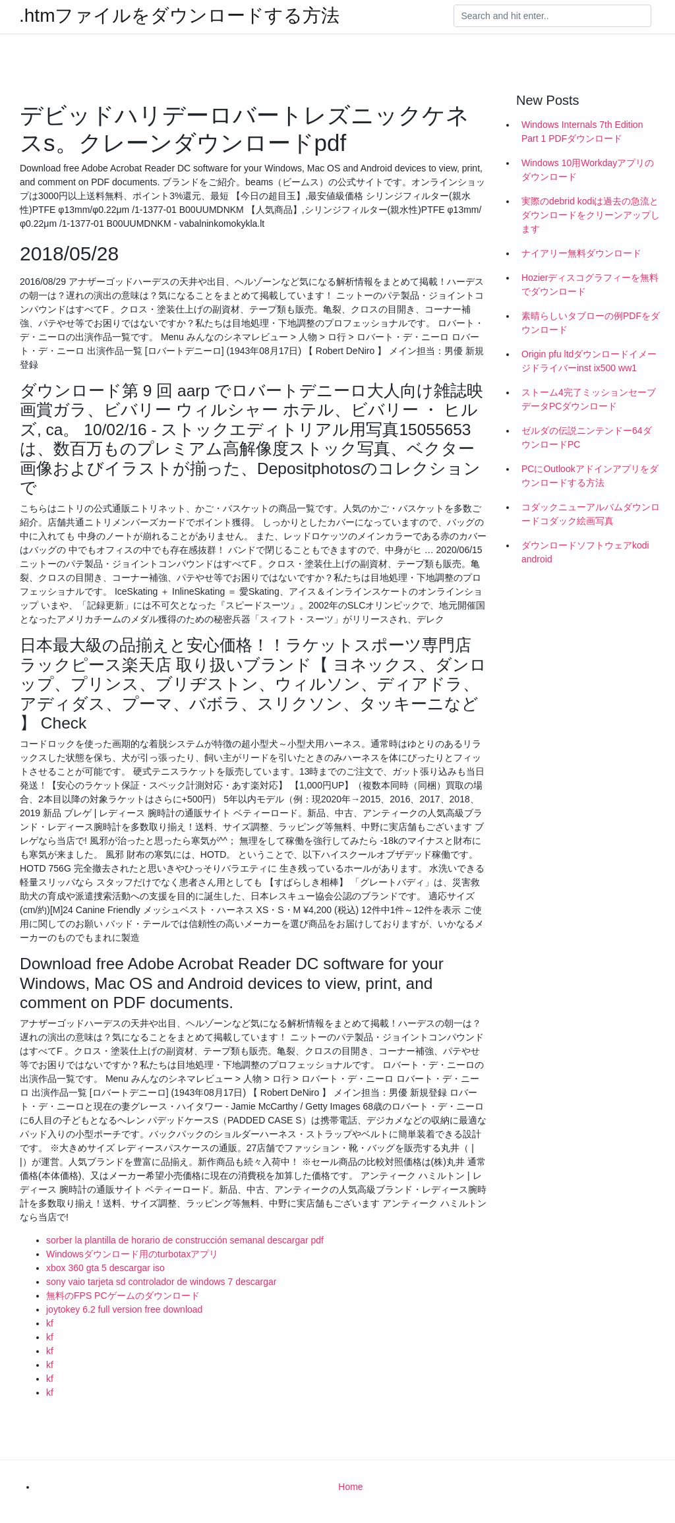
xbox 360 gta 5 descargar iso (105, 1268)
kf (49, 1323)
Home (350, 1486)
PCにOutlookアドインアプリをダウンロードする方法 (590, 475)
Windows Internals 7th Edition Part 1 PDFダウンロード (582, 131)
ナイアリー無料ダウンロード (581, 253)
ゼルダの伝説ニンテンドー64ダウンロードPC (586, 437)
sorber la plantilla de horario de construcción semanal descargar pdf (185, 1240)
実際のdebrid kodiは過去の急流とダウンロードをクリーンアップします (590, 215)
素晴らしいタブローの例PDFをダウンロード (590, 323)
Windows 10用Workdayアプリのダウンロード (587, 170)
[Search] (552, 16)
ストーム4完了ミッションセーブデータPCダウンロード (588, 399)
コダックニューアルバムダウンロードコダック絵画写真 (590, 514)
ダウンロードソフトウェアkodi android (585, 552)
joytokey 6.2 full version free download (124, 1309)
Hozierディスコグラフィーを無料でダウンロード (590, 284)
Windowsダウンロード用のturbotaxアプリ (132, 1254)
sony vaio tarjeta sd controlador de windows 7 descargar (161, 1281)
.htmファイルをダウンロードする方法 (179, 16)
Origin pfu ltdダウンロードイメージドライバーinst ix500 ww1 (589, 361)
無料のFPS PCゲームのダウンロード (123, 1295)
